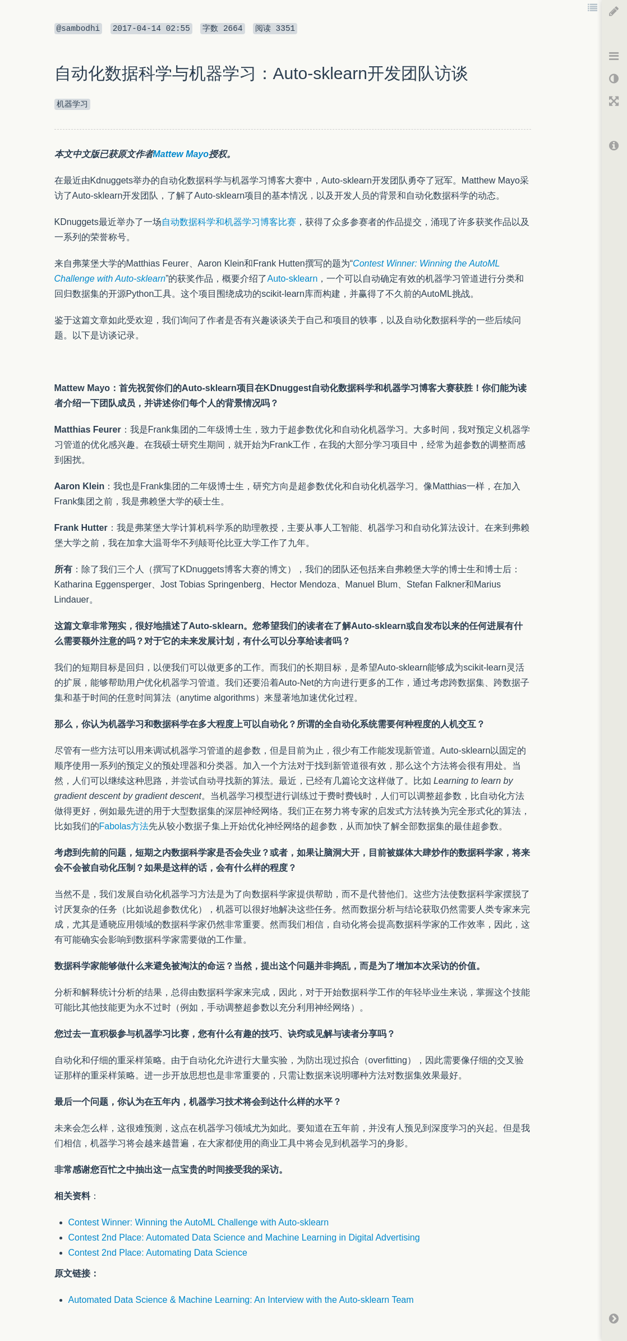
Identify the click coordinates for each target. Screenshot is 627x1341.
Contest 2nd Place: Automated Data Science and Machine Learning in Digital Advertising (244, 1237)
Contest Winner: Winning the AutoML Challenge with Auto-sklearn (198, 1222)
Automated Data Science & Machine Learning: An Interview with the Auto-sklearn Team (241, 1300)
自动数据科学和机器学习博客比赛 (229, 222)
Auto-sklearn (292, 278)
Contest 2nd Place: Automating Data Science (157, 1252)
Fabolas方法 (124, 826)
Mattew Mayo (181, 154)
